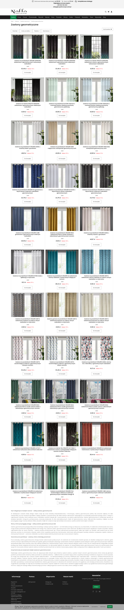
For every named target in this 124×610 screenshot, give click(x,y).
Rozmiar (16, 31)
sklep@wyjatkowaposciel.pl (62, 7)
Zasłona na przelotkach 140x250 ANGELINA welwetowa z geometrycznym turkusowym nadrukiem (27, 62)
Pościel (25, 17)
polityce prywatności (67, 608)
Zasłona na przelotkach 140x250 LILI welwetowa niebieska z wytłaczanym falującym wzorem (27, 492)
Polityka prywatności (16, 583)
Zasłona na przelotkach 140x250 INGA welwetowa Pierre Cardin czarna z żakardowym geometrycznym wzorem (96, 406)
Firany (19, 17)
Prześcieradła (33, 17)
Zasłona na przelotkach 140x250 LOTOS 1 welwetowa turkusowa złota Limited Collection (27, 449)
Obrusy (65, 17)
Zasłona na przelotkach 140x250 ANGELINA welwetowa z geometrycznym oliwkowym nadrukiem (62, 62)
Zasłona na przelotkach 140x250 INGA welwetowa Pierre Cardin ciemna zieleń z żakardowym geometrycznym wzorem (27, 406)
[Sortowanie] (107, 29)
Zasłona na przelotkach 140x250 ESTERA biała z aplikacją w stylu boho (27, 276)
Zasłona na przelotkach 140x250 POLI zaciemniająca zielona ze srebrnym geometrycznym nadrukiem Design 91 (62, 492)
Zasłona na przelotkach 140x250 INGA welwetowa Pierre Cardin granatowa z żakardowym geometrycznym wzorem (62, 406)
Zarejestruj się (49, 581)
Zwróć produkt (15, 603)
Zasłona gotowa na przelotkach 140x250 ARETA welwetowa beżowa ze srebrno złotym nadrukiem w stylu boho (62, 320)
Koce (52, 17)
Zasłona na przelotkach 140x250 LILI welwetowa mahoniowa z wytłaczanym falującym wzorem (96, 449)
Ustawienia (95, 606)
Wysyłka (13, 585)
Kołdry (71, 17)
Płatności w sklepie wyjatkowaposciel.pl (16, 593)
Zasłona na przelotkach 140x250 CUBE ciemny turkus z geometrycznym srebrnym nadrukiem (96, 492)
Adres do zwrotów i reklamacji (16, 596)
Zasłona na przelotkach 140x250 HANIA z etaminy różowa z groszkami (96, 233)
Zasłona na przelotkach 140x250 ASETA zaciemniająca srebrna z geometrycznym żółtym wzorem (62, 363)
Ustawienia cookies (16, 601)
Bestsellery (85, 17)
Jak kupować (31, 580)
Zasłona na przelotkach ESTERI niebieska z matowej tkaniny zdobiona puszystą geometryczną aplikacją (96, 105)
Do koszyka (27, 72)
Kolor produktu (26, 31)
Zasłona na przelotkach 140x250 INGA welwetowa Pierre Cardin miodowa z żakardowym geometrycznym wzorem (62, 234)
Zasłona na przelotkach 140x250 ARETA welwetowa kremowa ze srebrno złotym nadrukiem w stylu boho (96, 320)
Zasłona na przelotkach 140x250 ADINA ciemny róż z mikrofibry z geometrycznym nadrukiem (96, 362)
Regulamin (14, 580)
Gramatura (47, 31)
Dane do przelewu (16, 599)
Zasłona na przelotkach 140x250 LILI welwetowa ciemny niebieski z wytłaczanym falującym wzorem (62, 277)
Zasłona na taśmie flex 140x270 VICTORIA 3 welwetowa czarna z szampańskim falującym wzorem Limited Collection (62, 449)
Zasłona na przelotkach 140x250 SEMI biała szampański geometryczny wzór (96, 147)
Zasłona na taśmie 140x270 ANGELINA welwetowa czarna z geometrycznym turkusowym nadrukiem (96, 62)
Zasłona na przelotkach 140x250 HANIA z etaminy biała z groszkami (27, 147)
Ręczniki (40, 17)
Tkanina (37, 31)
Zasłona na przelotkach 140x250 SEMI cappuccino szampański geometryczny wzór (62, 147)
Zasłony (13, 17)
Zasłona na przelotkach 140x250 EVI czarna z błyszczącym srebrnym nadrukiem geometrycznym (96, 191)
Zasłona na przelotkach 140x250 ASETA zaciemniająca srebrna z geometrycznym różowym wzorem (27, 363)
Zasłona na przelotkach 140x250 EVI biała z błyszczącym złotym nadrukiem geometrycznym (62, 191)
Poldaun (65, 580)
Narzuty (47, 17)
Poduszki (77, 17)
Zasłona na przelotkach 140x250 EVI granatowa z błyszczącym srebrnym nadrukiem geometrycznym (27, 191)
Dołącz (96, 587)
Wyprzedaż (98, 17)
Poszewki (59, 17)
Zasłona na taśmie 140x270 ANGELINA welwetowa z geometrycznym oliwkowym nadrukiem (28, 105)
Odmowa (102, 606)
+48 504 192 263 (62, 5)
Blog (104, 17)
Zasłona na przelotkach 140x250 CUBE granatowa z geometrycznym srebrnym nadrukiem (27, 234)
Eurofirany (65, 581)
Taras (91, 17)
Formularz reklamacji (17, 587)
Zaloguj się (48, 580)
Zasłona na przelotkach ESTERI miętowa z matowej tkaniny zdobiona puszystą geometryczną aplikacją (62, 105)
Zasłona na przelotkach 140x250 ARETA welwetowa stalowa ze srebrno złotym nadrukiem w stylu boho (27, 320)
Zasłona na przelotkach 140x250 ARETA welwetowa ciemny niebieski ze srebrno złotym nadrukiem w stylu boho (96, 277)
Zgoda (110, 606)
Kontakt (13, 581)
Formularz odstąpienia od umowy (18, 590)
